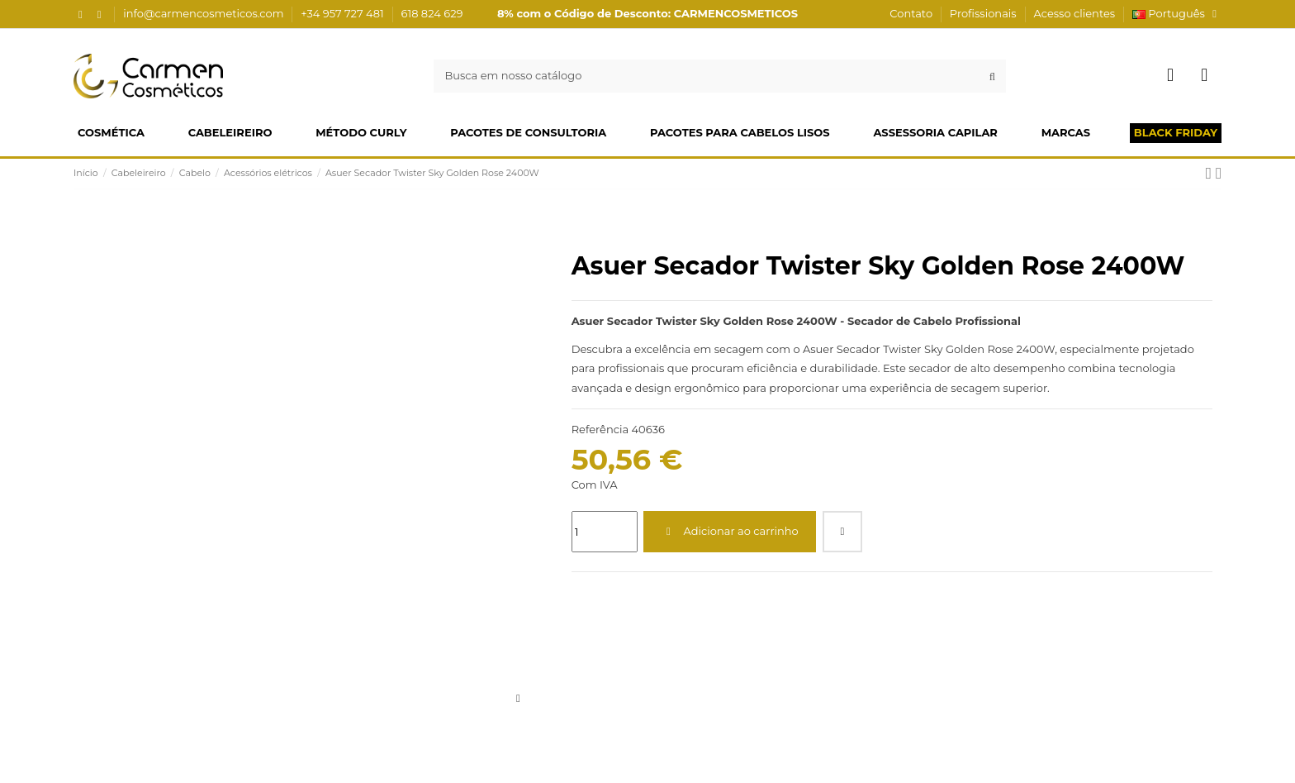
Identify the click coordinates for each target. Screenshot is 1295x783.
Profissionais (984, 13)
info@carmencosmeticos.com (205, 13)
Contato (912, 13)
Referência (600, 429)
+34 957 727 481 (344, 13)
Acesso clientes (1074, 13)
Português (1176, 13)
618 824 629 (432, 13)
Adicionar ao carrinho (730, 530)
